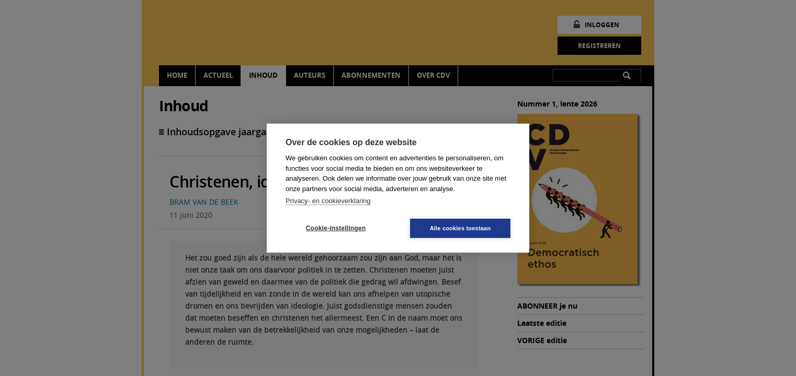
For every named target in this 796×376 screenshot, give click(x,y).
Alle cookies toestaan (460, 228)
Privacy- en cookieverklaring (328, 201)
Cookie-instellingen (336, 228)
